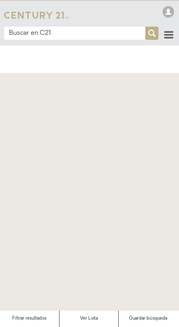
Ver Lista (89, 318)
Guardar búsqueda (148, 318)
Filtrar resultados (29, 318)
